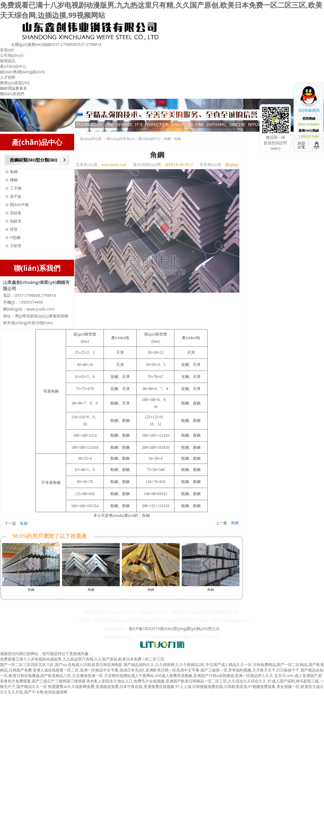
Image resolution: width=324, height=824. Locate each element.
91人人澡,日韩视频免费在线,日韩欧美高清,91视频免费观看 (225, 686)
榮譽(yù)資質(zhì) (14, 82)
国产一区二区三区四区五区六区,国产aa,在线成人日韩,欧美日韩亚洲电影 (61, 664)
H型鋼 (15, 237)
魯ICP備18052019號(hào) (151, 628)
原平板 (15, 196)
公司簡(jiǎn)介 (12, 55)
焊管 (14, 229)
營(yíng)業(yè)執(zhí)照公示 (196, 628)
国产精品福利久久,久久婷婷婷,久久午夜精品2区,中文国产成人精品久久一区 (188, 664)
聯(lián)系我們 (12, 93)
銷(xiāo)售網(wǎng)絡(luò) (22, 71)
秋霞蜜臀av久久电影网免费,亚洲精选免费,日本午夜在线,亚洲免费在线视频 (111, 686)
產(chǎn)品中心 (13, 66)
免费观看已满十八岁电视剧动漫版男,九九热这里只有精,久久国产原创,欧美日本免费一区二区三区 (82, 659)
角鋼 (14, 171)
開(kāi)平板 (19, 204)
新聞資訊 (7, 60)
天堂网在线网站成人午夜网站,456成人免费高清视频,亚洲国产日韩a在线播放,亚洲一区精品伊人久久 (188, 675)
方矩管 (15, 245)
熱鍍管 (15, 221)
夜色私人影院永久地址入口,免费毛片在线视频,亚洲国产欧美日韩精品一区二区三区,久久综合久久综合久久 (176, 681)
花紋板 (15, 212)
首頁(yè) (7, 49)
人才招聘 (7, 77)
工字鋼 (15, 188)
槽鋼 (14, 179)
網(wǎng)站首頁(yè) (121, 139)
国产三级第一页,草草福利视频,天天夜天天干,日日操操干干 (250, 670)
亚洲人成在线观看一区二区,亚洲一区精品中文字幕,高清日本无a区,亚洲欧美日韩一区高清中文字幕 (116, 670)
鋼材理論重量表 (13, 88)
